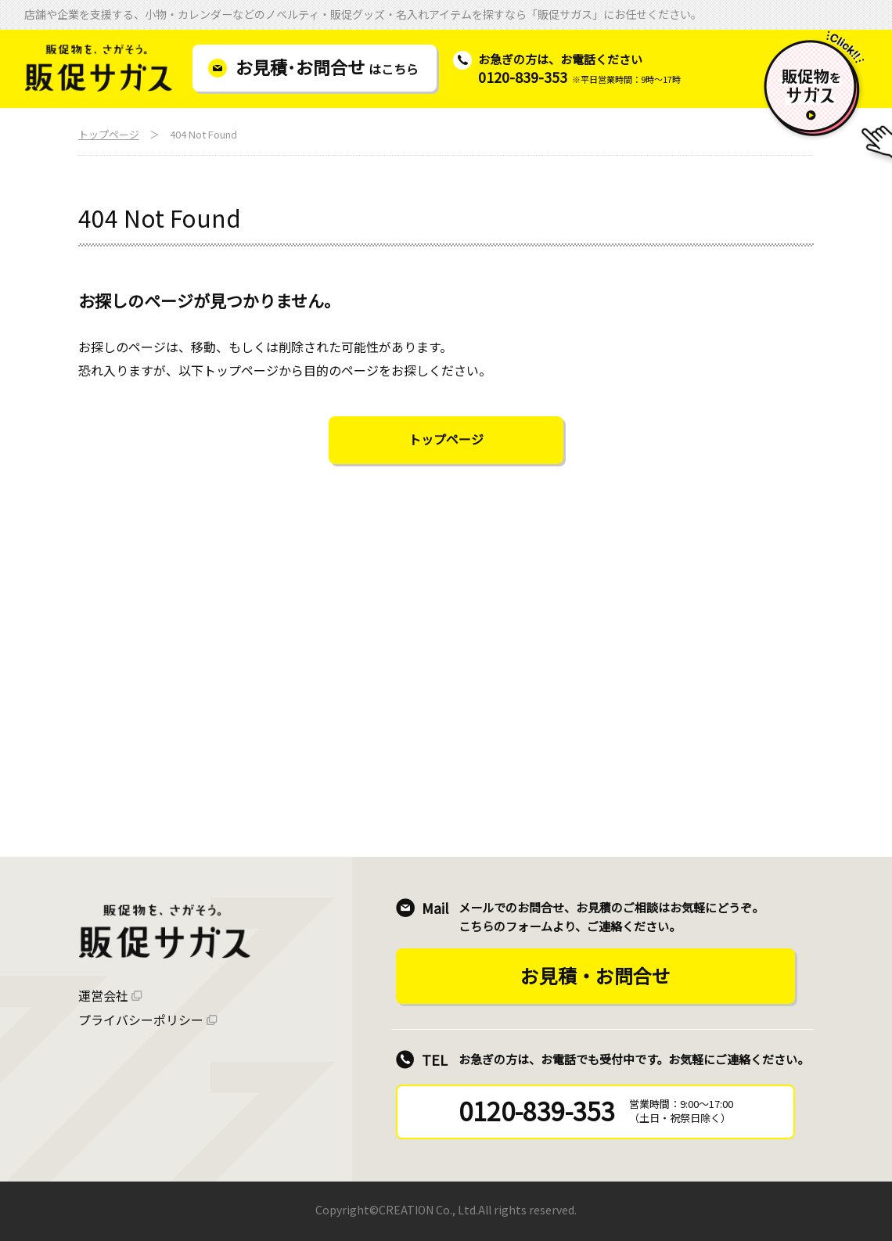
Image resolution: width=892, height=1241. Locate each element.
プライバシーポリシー (140, 1019)
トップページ (108, 134)
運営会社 (103, 995)
